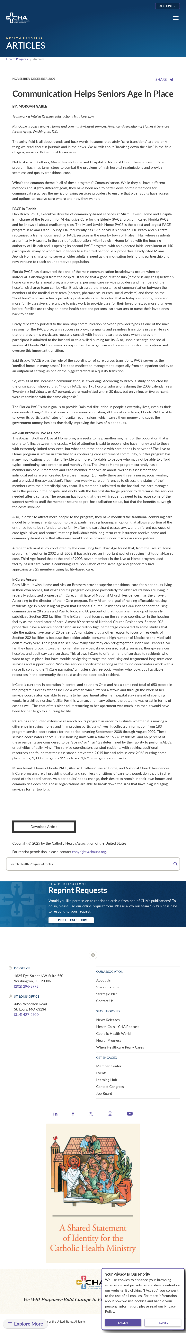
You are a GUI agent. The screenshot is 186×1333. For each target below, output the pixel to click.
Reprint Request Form (71, 920)
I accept (123, 1322)
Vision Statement (109, 987)
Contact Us (104, 1000)
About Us (103, 980)
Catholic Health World (113, 1033)
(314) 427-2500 (26, 1014)
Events (101, 1072)
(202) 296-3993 (26, 986)
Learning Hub (106, 1079)
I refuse (163, 1322)
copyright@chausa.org (89, 851)
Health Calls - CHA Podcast (117, 1026)
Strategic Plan (107, 994)
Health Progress (17, 59)
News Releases (108, 1019)
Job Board (104, 1093)
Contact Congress (110, 1086)
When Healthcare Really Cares (120, 1047)
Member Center (108, 1066)
